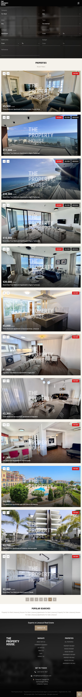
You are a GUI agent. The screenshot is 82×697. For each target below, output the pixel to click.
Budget (44, 40)
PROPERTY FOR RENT (69, 646)
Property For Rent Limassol (10, 612)
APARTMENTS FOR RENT (69, 654)
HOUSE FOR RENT (69, 651)
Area (2, 20)
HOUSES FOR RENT (69, 649)
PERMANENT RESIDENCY (41, 645)
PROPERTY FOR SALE (69, 657)
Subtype (4, 30)
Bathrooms (4, 40)
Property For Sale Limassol (66, 612)
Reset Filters (41, 67)
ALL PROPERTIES (69, 642)
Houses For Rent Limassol (28, 612)
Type (43, 20)
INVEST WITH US (41, 642)
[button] (20, 14)
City (43, 10)
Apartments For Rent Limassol (47, 612)
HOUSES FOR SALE (69, 660)
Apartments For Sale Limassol (47, 615)
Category (4, 10)
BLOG (41, 653)
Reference (4, 49)
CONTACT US (41, 656)
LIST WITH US (41, 647)
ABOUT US (41, 650)
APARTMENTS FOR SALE (69, 663)
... (31, 599)
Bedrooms (45, 30)
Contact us (41, 628)
